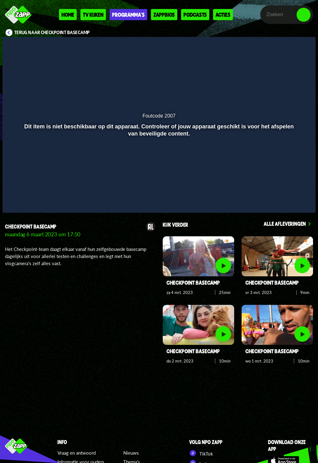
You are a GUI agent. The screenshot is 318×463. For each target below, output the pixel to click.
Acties (223, 14)
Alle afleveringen (285, 223)
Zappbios (164, 14)
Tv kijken (93, 14)
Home (67, 14)
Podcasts (195, 14)
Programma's (128, 14)
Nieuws (131, 453)
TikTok (201, 453)
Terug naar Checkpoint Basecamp (52, 32)
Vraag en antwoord (76, 453)
